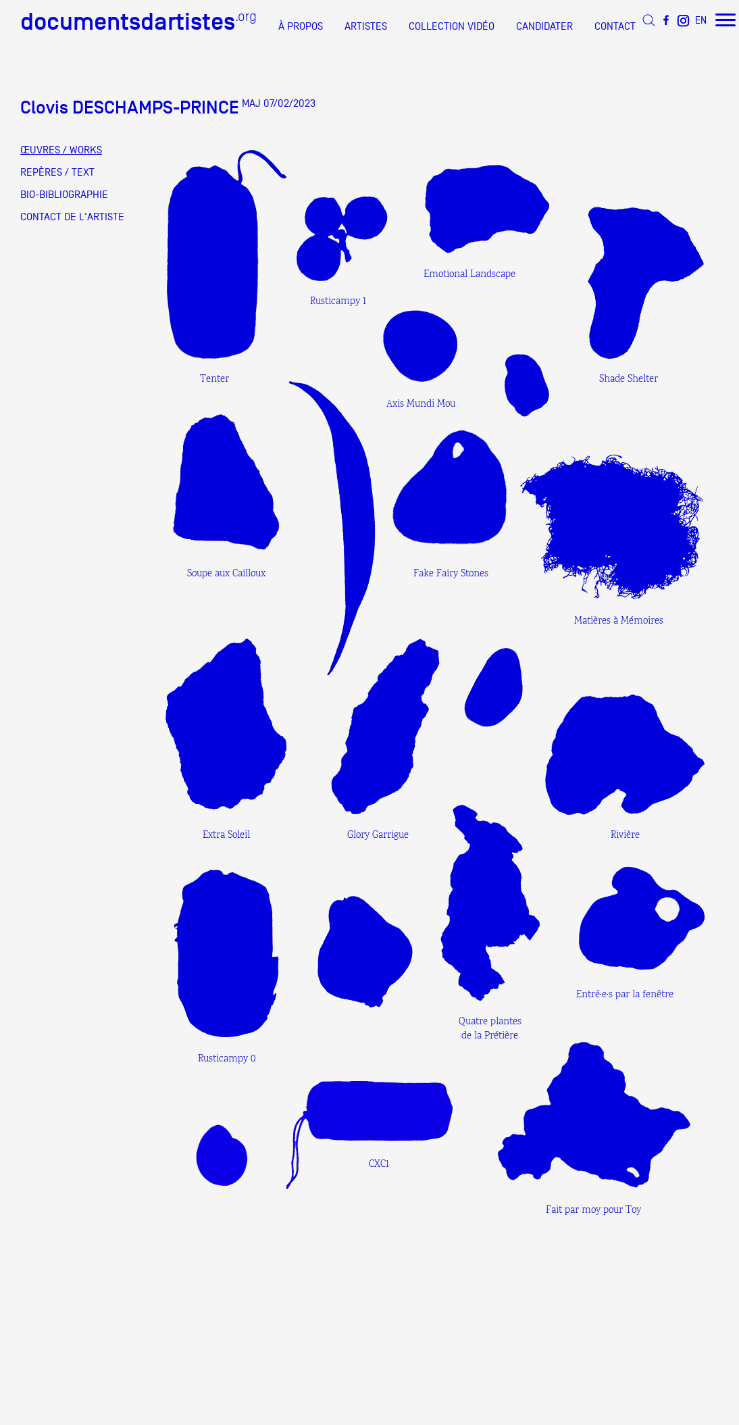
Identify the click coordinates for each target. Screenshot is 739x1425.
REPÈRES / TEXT (57, 172)
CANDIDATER (544, 26)
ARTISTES (366, 26)
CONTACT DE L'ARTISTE (72, 217)
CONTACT (615, 26)
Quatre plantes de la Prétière (490, 1029)
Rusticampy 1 (338, 302)
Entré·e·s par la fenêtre (624, 995)
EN (701, 20)
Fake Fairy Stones (450, 574)
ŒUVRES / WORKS (61, 150)
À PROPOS (300, 26)
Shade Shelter (628, 379)
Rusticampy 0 (226, 1059)
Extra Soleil (226, 835)
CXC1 (379, 1164)
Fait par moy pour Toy (593, 1210)
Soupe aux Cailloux (226, 574)
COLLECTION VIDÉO (451, 26)
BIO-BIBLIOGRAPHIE (64, 195)
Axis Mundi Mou (420, 404)
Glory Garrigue (378, 835)
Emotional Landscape (469, 275)
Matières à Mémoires (618, 621)
